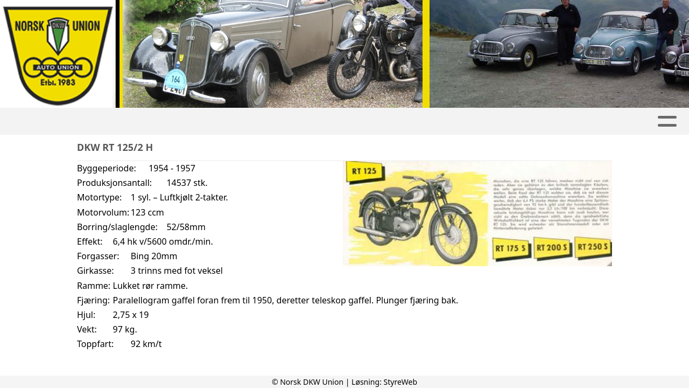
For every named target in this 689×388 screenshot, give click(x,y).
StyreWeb (401, 382)
